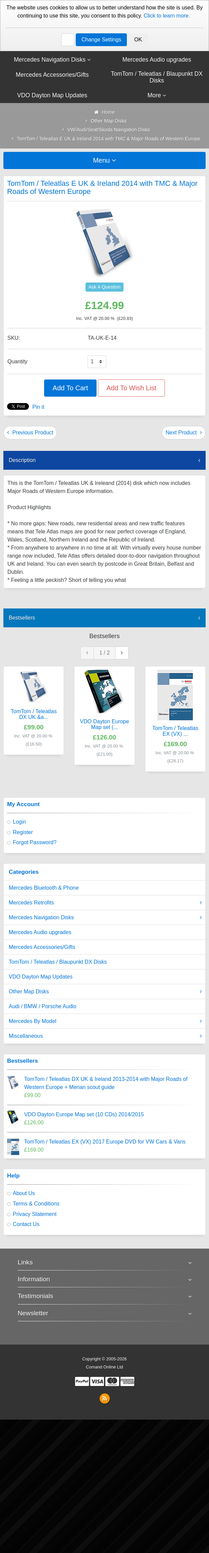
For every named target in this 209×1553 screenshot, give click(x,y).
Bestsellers (22, 618)
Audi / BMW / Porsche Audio (42, 1006)
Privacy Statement (35, 1214)
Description (22, 460)
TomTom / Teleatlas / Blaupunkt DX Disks (58, 962)
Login (19, 822)
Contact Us (26, 1224)
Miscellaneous (105, 1036)
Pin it (38, 407)
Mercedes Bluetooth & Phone (44, 888)
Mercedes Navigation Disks (105, 918)
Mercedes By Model (105, 1021)
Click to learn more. (167, 16)
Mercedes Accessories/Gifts (42, 947)
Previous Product (30, 432)
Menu (104, 160)
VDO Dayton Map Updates (40, 977)
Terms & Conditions (36, 1204)
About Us (24, 1193)
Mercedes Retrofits (105, 903)
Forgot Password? (35, 842)
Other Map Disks (105, 992)
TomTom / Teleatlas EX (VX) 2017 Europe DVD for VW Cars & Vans (105, 1142)
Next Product (184, 432)
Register (23, 832)
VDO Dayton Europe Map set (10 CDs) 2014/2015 (84, 1114)
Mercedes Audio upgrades (40, 932)
